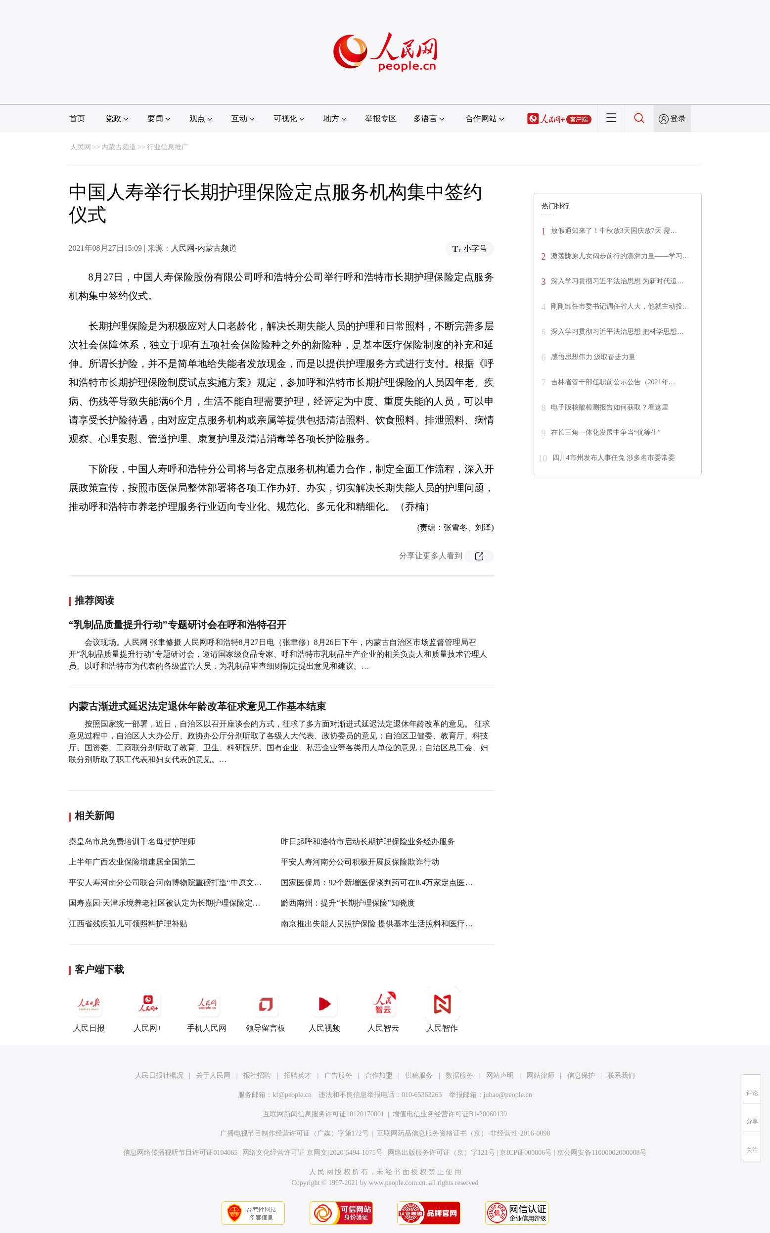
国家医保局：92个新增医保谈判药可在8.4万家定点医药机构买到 (392, 882)
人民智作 (442, 1009)
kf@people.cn (292, 1094)
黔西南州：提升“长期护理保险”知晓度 (347, 903)
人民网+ (148, 1009)
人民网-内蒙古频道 (204, 248)
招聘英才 (298, 1075)
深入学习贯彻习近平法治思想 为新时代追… (617, 281)
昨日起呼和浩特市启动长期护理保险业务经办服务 (368, 841)
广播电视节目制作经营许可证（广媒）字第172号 (294, 1133)
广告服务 (338, 1075)
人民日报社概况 (159, 1075)
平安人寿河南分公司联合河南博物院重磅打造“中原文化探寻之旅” (183, 882)
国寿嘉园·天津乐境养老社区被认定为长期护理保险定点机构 (172, 903)
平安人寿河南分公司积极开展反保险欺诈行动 (360, 862)
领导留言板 (265, 1009)
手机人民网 (206, 1009)
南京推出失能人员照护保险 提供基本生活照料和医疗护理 (381, 923)
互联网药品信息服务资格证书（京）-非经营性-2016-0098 (463, 1133)
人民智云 (383, 1009)
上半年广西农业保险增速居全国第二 (132, 862)
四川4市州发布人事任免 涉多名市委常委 (614, 457)
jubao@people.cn (508, 1094)
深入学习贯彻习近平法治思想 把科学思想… (617, 331)
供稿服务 (419, 1075)
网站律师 (540, 1075)
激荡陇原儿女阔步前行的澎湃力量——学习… (620, 256)
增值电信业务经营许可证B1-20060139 (450, 1114)
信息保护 (581, 1075)
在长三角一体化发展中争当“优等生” (606, 432)
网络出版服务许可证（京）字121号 (441, 1152)
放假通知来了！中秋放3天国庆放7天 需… (614, 230)
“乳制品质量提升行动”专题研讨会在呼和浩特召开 (177, 624)
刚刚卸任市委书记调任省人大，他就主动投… (620, 306)
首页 (77, 118)
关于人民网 (213, 1075)
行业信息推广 (167, 147)
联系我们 (621, 1075)
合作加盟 (379, 1075)
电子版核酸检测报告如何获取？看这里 (610, 407)
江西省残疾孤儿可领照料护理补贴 (128, 923)
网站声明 (500, 1075)
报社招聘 (257, 1075)
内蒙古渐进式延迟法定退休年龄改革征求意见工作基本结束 (197, 706)
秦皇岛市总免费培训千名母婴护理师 (132, 841)
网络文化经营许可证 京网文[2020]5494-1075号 (312, 1152)
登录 (678, 118)
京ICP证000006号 (525, 1152)
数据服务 (459, 1075)
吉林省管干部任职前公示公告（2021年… (613, 382)
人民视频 (324, 1009)
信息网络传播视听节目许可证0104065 (180, 1152)
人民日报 (89, 1009)
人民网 (80, 147)
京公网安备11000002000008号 (601, 1152)
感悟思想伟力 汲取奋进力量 (593, 357)
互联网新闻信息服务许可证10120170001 (323, 1114)
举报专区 (381, 118)
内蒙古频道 (118, 147)
